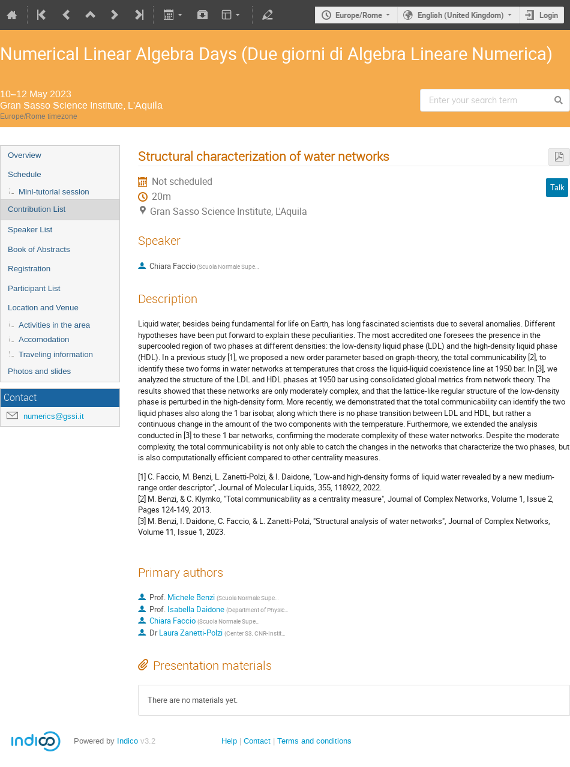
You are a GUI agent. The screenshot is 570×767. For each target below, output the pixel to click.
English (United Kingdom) (461, 15)
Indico (127, 741)
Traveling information (56, 354)
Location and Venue (43, 307)
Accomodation (44, 339)
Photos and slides (39, 371)
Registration (29, 268)
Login (548, 15)
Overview (24, 155)
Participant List (34, 288)
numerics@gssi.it (53, 416)
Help (229, 741)
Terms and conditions (314, 741)
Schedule (24, 174)
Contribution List (36, 209)
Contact (257, 741)
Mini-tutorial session (54, 191)
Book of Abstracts (39, 249)
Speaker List (30, 229)
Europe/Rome (358, 15)
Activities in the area (54, 324)
